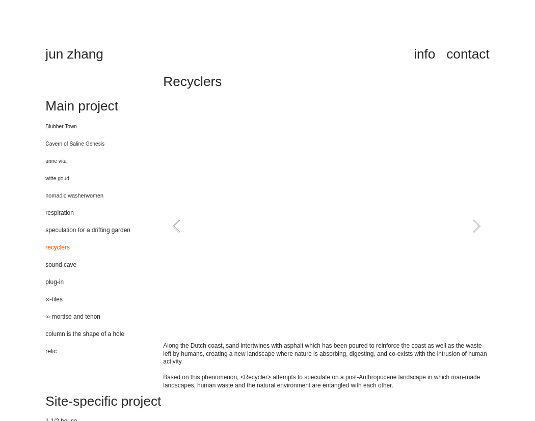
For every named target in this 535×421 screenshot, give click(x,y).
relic (51, 351)
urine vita (55, 161)
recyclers (57, 247)
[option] (326, 225)
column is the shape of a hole (84, 334)
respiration (59, 212)
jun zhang (74, 54)
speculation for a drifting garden (87, 230)
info (424, 54)
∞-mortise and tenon (72, 316)
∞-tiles (54, 299)
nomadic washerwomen (74, 195)
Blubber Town (61, 126)
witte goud (57, 178)
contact (467, 54)
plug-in (54, 282)
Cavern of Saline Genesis (74, 144)
